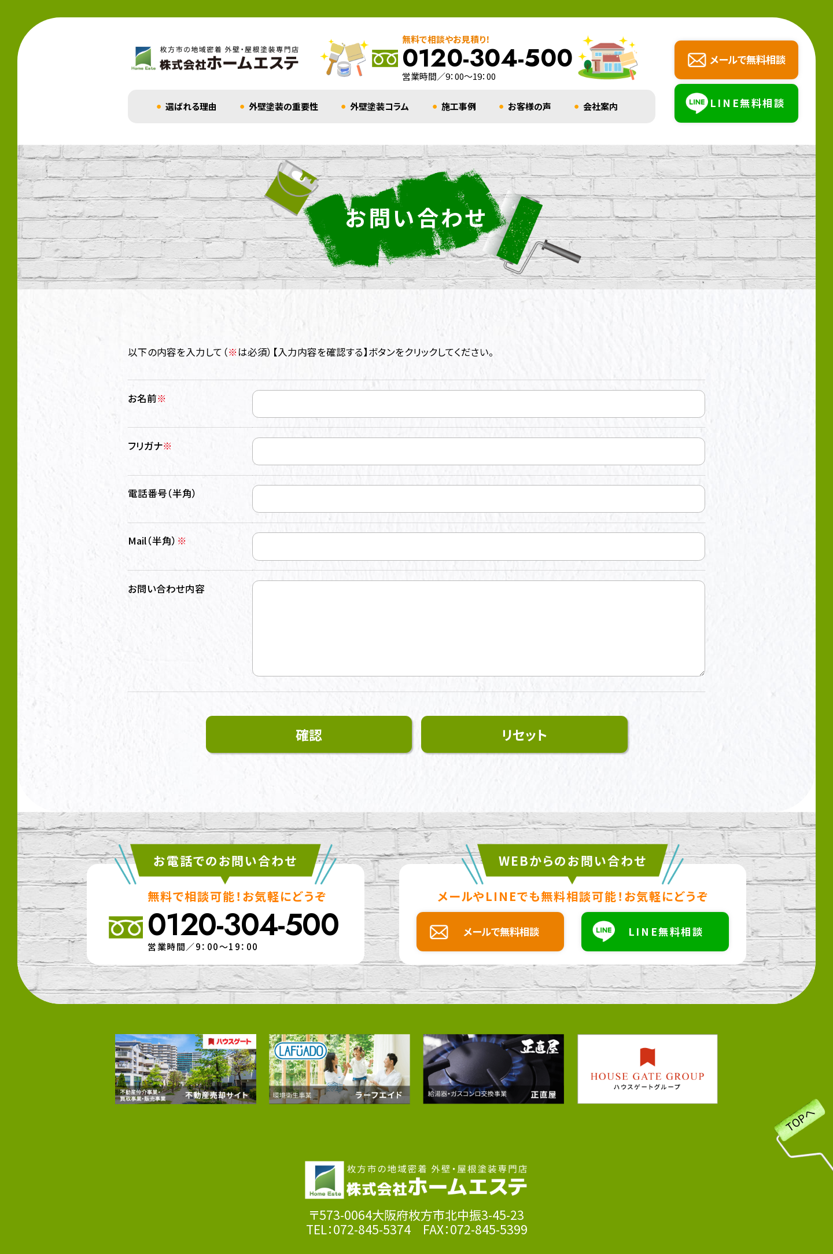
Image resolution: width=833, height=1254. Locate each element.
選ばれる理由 (191, 106)
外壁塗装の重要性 (283, 106)
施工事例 (458, 106)
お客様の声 (529, 106)
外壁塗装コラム (379, 106)
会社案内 (600, 106)
